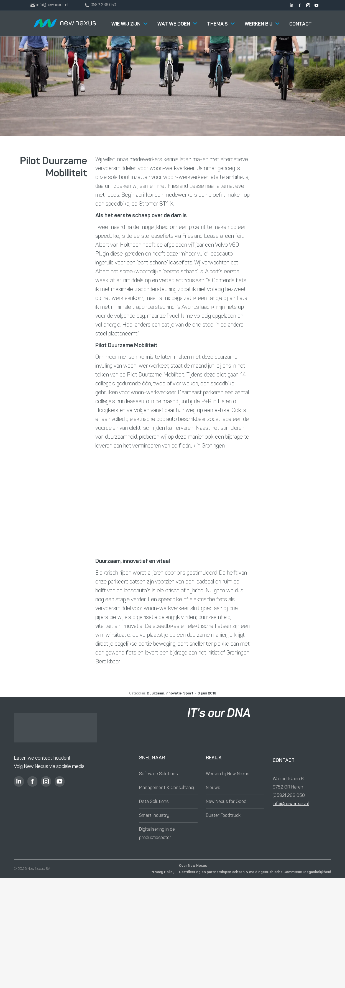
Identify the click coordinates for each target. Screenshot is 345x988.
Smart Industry (154, 815)
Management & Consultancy (167, 788)
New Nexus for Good (226, 802)
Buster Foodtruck (223, 815)
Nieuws (213, 788)
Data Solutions (153, 802)
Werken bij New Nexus (227, 774)
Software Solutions (158, 774)
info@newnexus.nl (291, 804)
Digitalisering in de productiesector (157, 833)
